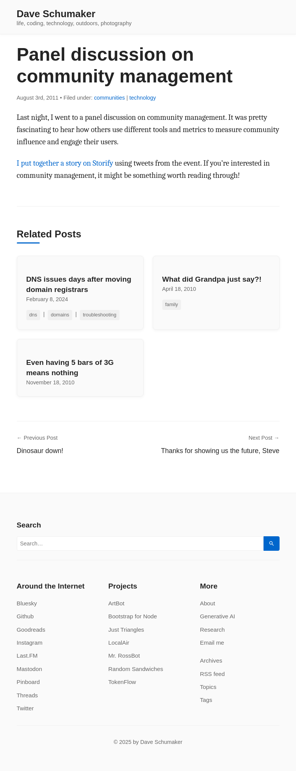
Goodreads (31, 629)
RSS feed (212, 674)
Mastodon (29, 669)
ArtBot (116, 603)
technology (142, 98)
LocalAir (118, 642)
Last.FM (27, 655)
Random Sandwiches (135, 669)
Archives (211, 660)
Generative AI (217, 616)
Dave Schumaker (56, 14)
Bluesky (27, 603)
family (171, 304)
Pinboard (28, 682)
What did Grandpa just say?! (212, 279)
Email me (212, 642)
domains (60, 315)
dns (33, 315)
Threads (27, 695)
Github (25, 616)
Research (212, 629)
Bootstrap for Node (132, 616)
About (207, 603)
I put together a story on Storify (65, 163)
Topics (208, 687)
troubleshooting (99, 315)
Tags (206, 700)
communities (109, 98)
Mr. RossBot (124, 655)
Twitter (25, 708)
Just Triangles (126, 629)
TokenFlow (122, 682)
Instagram (30, 642)
